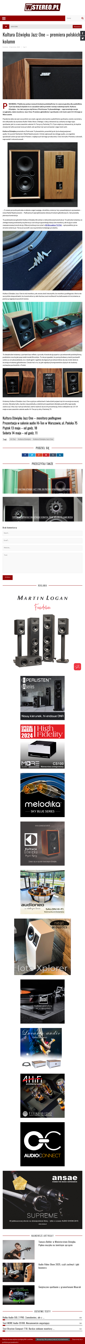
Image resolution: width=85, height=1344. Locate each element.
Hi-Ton (12, 439)
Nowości (77, 26)
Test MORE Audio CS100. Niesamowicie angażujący (26, 1323)
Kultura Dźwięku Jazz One (43, 439)
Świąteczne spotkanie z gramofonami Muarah (60, 1287)
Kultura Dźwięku (24, 439)
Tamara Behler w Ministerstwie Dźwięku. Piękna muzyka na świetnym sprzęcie (57, 1243)
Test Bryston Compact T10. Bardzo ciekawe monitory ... (29, 1328)
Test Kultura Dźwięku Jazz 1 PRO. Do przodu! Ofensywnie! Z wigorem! (42, 489)
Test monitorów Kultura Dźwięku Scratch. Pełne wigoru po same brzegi (42, 517)
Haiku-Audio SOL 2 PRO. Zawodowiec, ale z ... (23, 1317)
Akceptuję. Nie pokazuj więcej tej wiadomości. (53, 1339)
